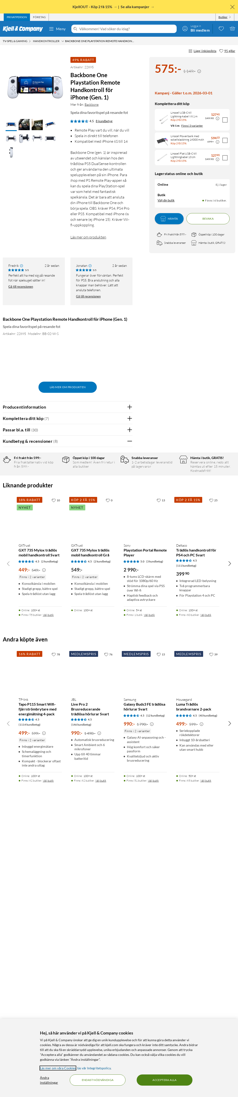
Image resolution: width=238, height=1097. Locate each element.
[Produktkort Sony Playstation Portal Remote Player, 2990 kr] (145, 802)
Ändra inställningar (49, 1080)
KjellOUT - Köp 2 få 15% (93, 6)
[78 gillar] (56, 939)
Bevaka (208, 218)
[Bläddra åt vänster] (8, 848)
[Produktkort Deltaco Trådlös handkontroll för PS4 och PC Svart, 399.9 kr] (197, 802)
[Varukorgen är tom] (232, 28)
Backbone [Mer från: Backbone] (92, 104)
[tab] (17, 17)
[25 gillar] (213, 785)
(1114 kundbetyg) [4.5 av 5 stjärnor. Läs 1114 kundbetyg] (29, 1009)
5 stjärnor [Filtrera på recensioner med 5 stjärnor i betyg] (53, 481)
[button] (11, 125)
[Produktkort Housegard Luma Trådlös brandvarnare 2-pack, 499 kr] (197, 956)
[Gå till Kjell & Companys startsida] (24, 29)
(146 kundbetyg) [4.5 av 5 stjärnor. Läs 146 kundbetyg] (81, 1009)
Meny (57, 29)
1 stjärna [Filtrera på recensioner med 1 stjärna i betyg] (52, 510)
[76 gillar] (108, 939)
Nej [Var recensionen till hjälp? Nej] (125, 579)
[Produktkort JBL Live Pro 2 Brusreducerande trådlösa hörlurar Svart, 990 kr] (92, 956)
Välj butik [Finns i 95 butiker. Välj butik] (48, 900)
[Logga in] (196, 28)
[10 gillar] (56, 785)
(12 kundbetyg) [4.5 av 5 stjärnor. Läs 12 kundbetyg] (155, 1000)
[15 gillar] (161, 939)
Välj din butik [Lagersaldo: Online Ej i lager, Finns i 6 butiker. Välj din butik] (166, 200)
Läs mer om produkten (88, 237)
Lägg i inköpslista (202, 51)
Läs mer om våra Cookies (58, 1068)
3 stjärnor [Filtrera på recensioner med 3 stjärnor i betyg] (53, 495)
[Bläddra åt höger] (229, 848)
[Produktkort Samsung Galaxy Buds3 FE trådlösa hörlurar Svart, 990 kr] (145, 956)
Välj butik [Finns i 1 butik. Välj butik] (149, 900)
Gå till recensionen (20, 286)
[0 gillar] (109, 785)
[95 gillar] (227, 51)
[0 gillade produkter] (221, 28)
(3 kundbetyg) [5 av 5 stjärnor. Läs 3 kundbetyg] (154, 846)
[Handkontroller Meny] (62, 41)
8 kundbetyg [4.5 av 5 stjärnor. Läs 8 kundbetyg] (104, 121)
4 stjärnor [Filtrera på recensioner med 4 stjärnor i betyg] (53, 488)
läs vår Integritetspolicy (94, 1068)
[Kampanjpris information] (199, 71)
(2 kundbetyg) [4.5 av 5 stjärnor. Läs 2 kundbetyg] (49, 846)
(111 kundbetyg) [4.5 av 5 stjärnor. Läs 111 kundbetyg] (186, 850)
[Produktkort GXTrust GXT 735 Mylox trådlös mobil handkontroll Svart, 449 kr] (40, 802)
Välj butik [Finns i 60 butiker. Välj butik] (205, 900)
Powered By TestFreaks (112, 721)
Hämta (169, 218)
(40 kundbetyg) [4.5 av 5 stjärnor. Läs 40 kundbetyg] (208, 1000)
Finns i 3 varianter (192, 125)
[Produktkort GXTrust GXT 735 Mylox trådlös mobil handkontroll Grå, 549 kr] (92, 802)
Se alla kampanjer (135, 6)
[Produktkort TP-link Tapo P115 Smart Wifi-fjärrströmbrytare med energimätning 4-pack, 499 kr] (40, 956)
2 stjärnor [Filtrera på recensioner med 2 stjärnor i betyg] (53, 502)
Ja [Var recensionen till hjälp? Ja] (115, 579)
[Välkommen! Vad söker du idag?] (127, 29)
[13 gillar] (161, 785)
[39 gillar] (213, 939)
